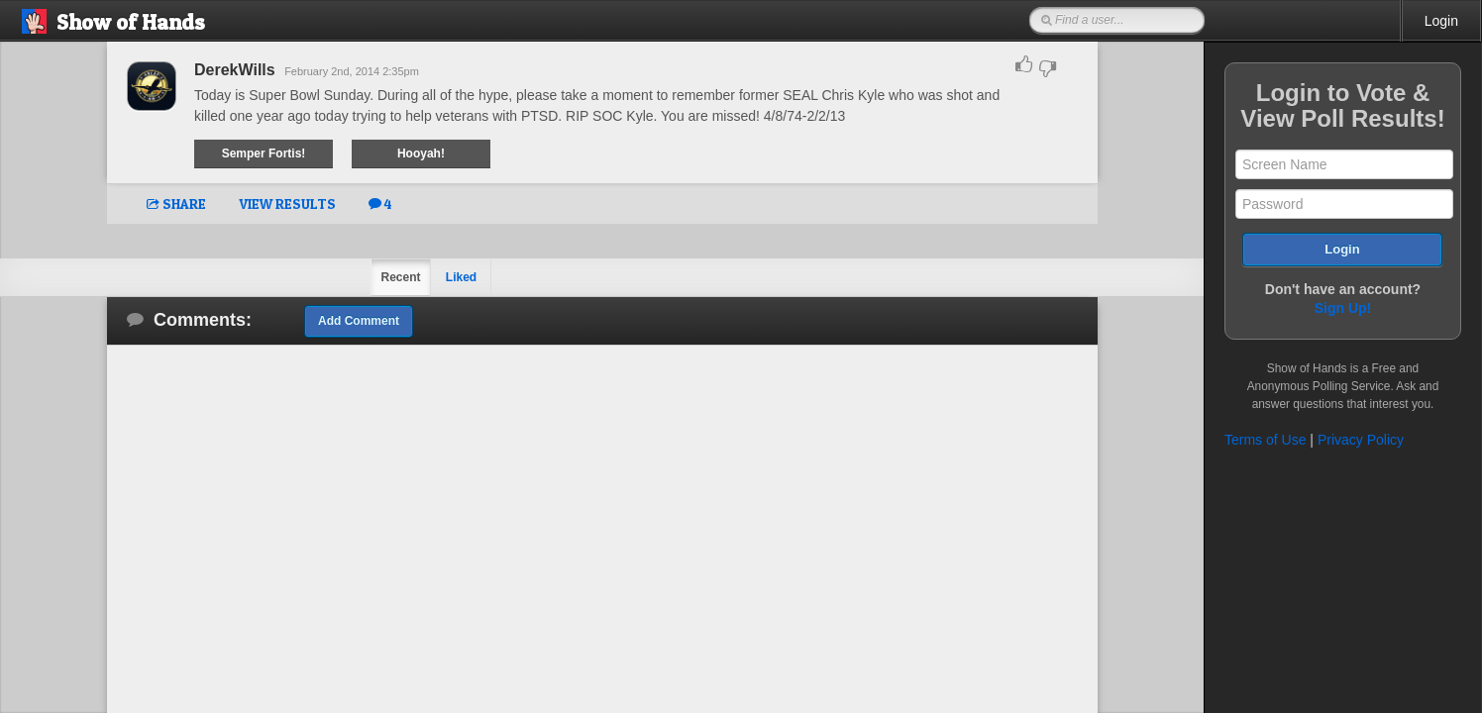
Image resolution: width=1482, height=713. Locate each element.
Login (1441, 21)
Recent (400, 277)
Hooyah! (421, 153)
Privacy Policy (1361, 440)
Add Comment (358, 321)
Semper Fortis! (264, 153)
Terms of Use (1265, 440)
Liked (461, 277)
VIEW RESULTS (287, 203)
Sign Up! (1343, 308)
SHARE (176, 203)
